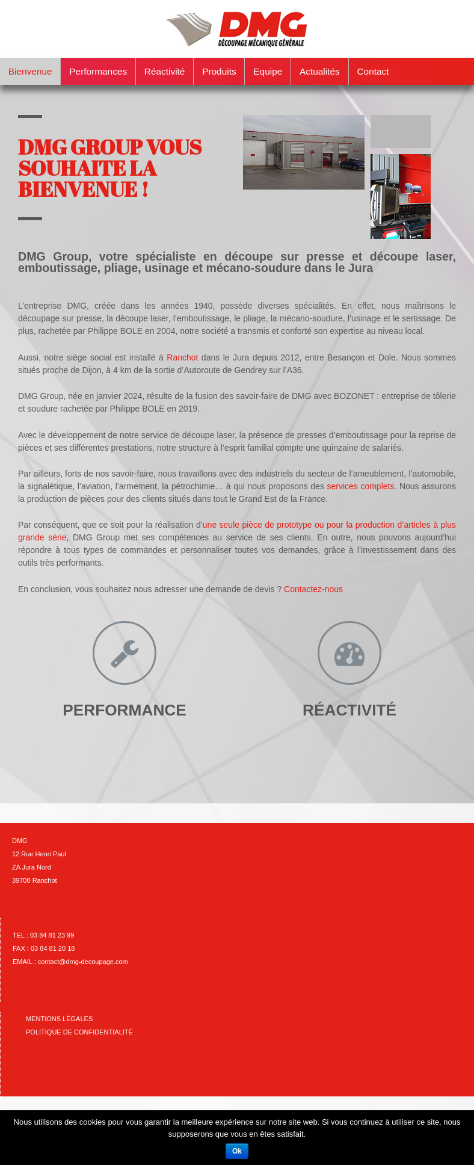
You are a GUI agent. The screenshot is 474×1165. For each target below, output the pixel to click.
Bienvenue (30, 71)
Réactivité (164, 71)
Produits (219, 71)
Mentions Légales (59, 1018)
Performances (98, 71)
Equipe (267, 71)
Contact (373, 71)
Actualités (320, 71)
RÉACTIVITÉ (349, 710)
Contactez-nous (313, 589)
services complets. (361, 486)
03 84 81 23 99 (52, 935)
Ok (237, 1151)
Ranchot (182, 357)
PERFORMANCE (124, 710)
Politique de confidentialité (79, 1032)
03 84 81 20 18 (53, 948)
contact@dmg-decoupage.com (83, 961)
